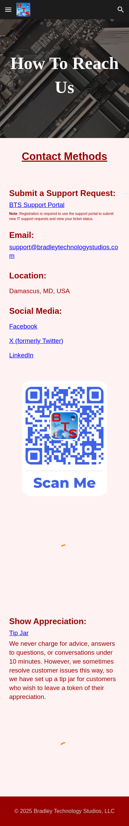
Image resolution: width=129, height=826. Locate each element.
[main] (65, 75)
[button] (8, 9)
